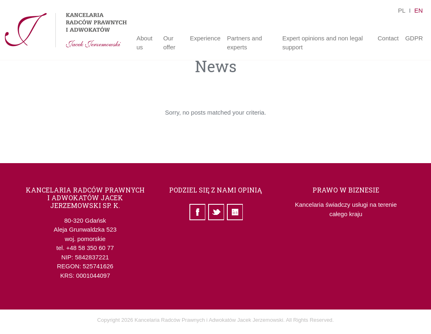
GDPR (414, 38)
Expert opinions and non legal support (322, 43)
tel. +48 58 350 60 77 (85, 247)
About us (144, 43)
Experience (205, 38)
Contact (388, 38)
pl (399, 10)
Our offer (169, 43)
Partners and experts (244, 43)
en (416, 10)
